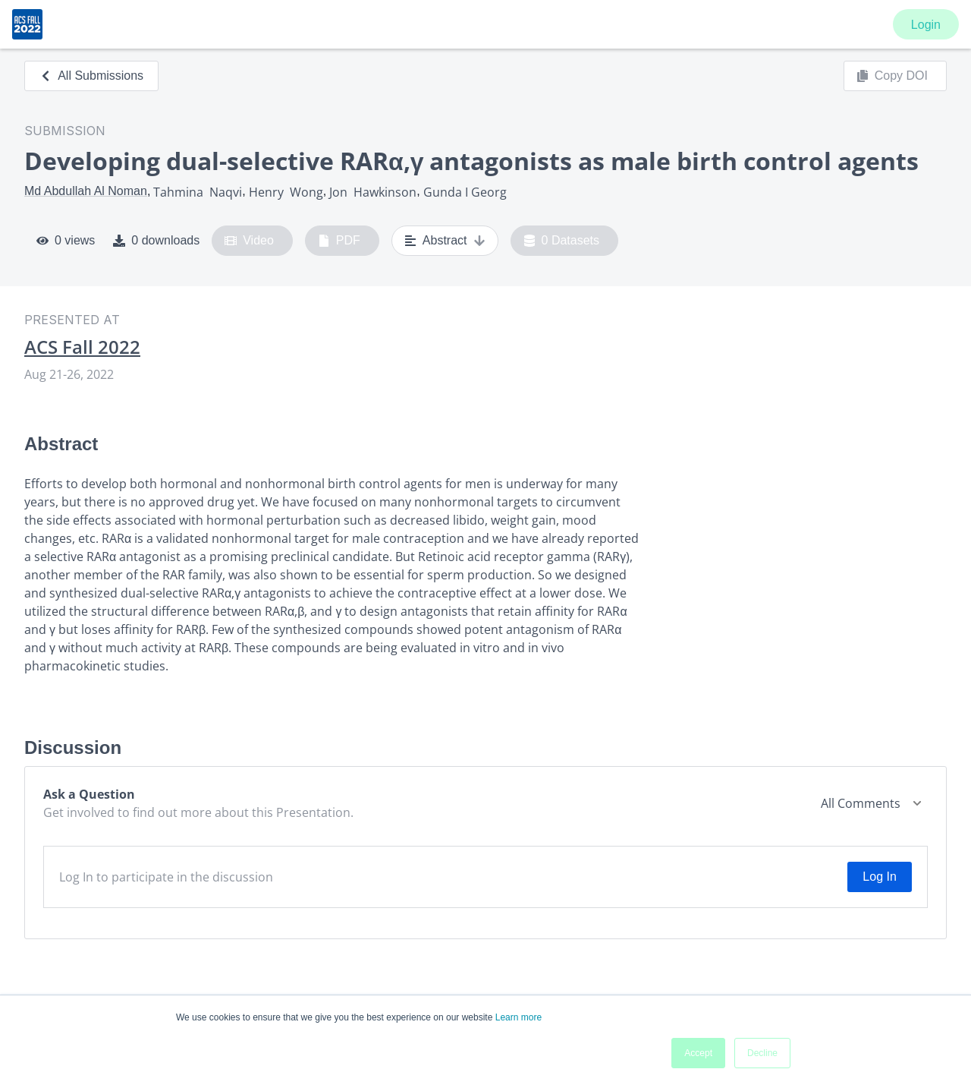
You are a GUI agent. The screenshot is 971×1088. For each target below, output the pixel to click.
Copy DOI (892, 75)
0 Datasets (561, 240)
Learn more (518, 1017)
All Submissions (91, 75)
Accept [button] (698, 1053)
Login (926, 24)
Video (249, 240)
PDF (339, 240)
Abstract (445, 240)
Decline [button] (762, 1053)
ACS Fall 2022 (82, 347)
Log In (879, 876)
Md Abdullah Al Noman (85, 190)
